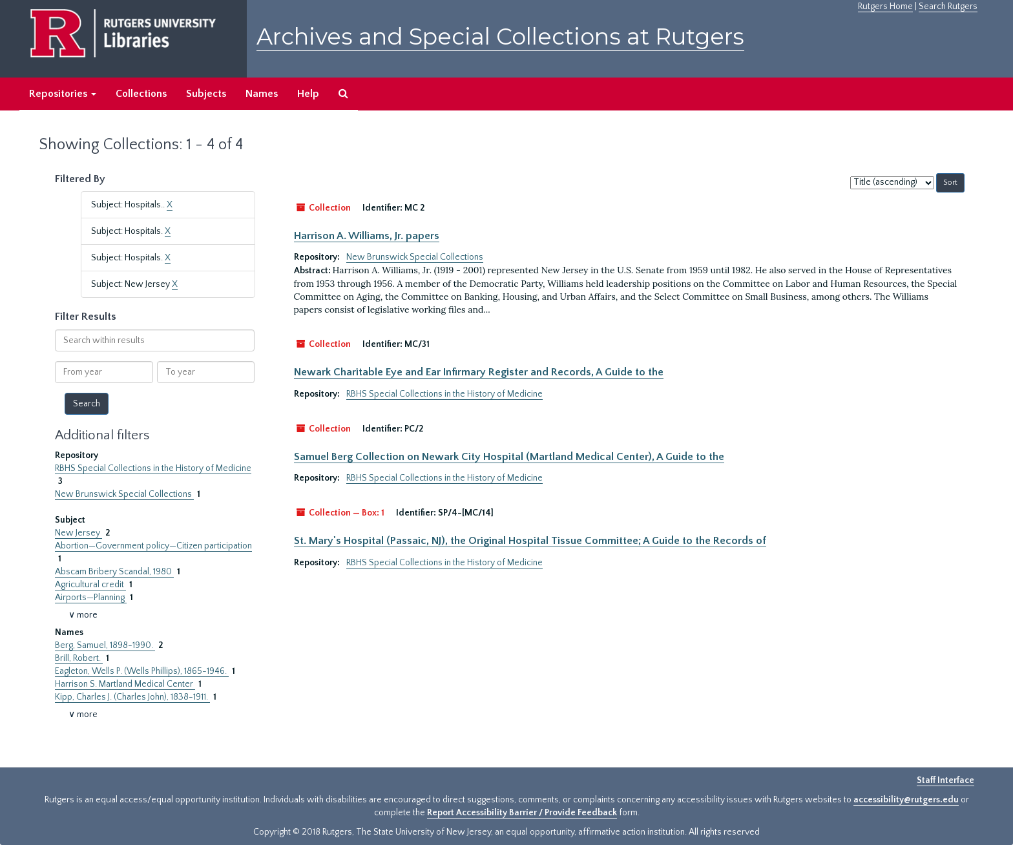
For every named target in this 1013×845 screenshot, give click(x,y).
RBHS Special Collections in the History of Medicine (153, 468)
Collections (141, 93)
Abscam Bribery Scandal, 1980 (114, 572)
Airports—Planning (91, 597)
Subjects (206, 93)
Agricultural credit (90, 584)
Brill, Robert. (79, 658)
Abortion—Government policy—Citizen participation (153, 546)
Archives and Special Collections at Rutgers (500, 36)
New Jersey (78, 533)
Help (308, 93)
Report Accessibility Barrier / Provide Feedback (522, 813)
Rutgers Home (885, 6)
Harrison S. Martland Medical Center (125, 684)
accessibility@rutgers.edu (906, 800)
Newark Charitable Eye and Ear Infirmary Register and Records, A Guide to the (478, 372)
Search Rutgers (948, 6)
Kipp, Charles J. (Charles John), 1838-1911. (132, 697)
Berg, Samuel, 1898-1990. (105, 645)
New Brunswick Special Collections (124, 494)
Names (261, 93)
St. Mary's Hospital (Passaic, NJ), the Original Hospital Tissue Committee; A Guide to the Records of (530, 541)
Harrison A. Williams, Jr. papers (366, 236)
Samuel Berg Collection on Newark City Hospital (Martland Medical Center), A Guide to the (509, 457)
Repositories (62, 93)
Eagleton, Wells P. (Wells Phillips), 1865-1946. (142, 671)
